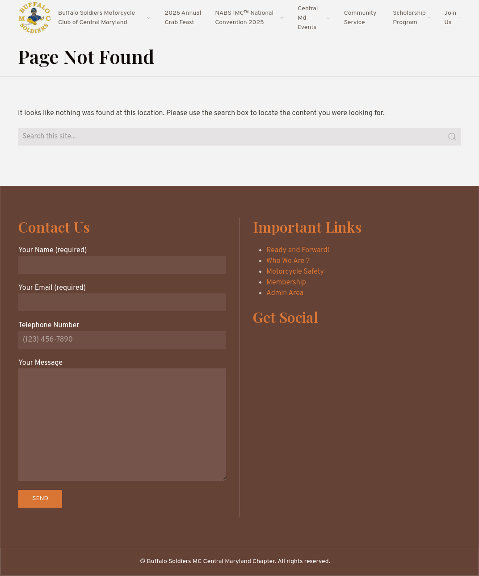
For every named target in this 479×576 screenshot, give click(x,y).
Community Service (362, 17)
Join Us (452, 17)
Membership (286, 282)
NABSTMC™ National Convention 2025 (249, 17)
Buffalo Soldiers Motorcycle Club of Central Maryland (104, 17)
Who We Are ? (288, 261)
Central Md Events (314, 18)
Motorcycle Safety (295, 271)
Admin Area (284, 293)
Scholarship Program (412, 17)
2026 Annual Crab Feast (183, 17)
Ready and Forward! (297, 250)
